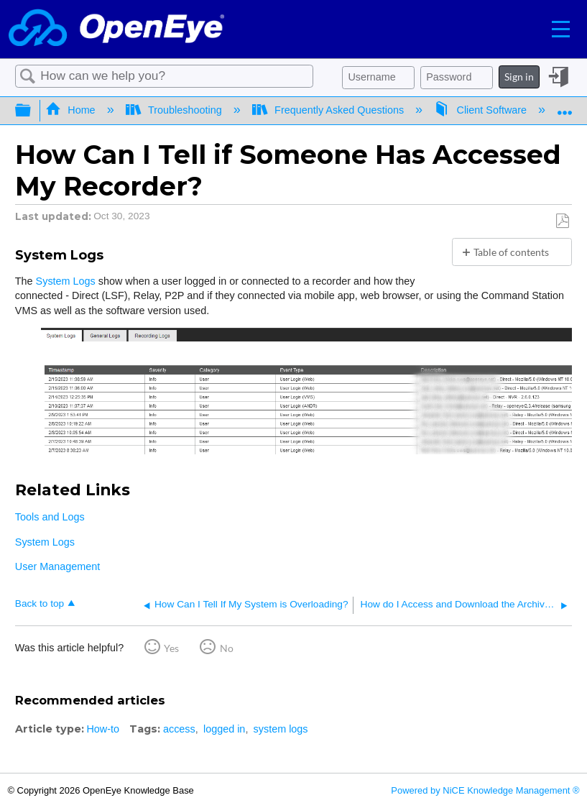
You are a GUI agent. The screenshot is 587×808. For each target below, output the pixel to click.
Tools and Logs (50, 517)
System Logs (66, 281)
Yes (171, 648)
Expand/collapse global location (565, 106)
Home (71, 110)
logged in (224, 729)
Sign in (519, 76)
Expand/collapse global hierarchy (32, 110)
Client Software (482, 110)
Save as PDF (562, 221)
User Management (57, 566)
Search (28, 76)
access (179, 729)
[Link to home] (116, 29)
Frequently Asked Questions (329, 110)
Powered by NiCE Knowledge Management (485, 790)
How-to (102, 729)
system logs (281, 729)
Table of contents (511, 252)
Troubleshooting (175, 110)
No (227, 648)
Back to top (39, 603)
